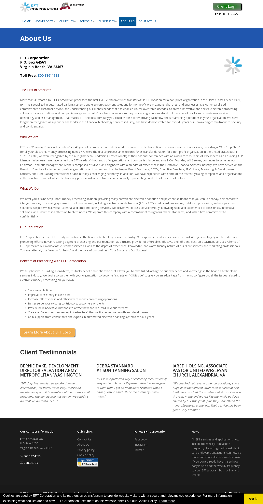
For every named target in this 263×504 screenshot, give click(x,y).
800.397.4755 (48, 75)
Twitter (139, 450)
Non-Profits (45, 21)
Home (26, 21)
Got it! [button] (253, 498)
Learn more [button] (167, 501)
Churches (67, 21)
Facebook (140, 439)
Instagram (140, 444)
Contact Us (147, 21)
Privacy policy (85, 450)
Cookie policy (85, 455)
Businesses (107, 21)
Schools (87, 21)
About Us (128, 21)
